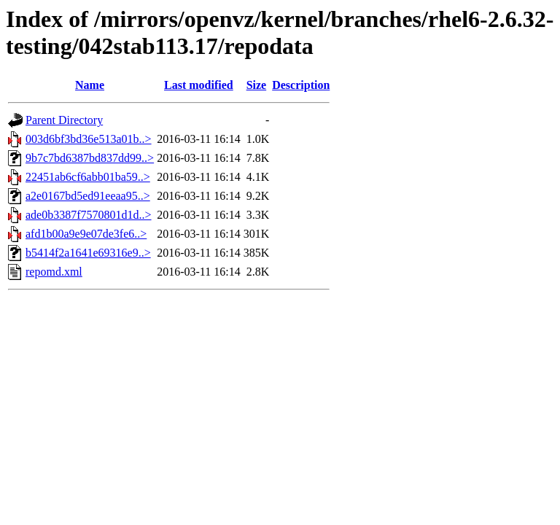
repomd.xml (54, 271)
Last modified (198, 85)
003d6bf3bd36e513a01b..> (89, 139)
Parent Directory (64, 120)
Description (301, 85)
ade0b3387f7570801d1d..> (89, 215)
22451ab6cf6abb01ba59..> (88, 177)
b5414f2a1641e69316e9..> (88, 252)
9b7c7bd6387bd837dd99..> (90, 158)
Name (89, 85)
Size (256, 85)
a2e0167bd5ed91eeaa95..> (88, 196)
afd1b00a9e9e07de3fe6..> (86, 234)
